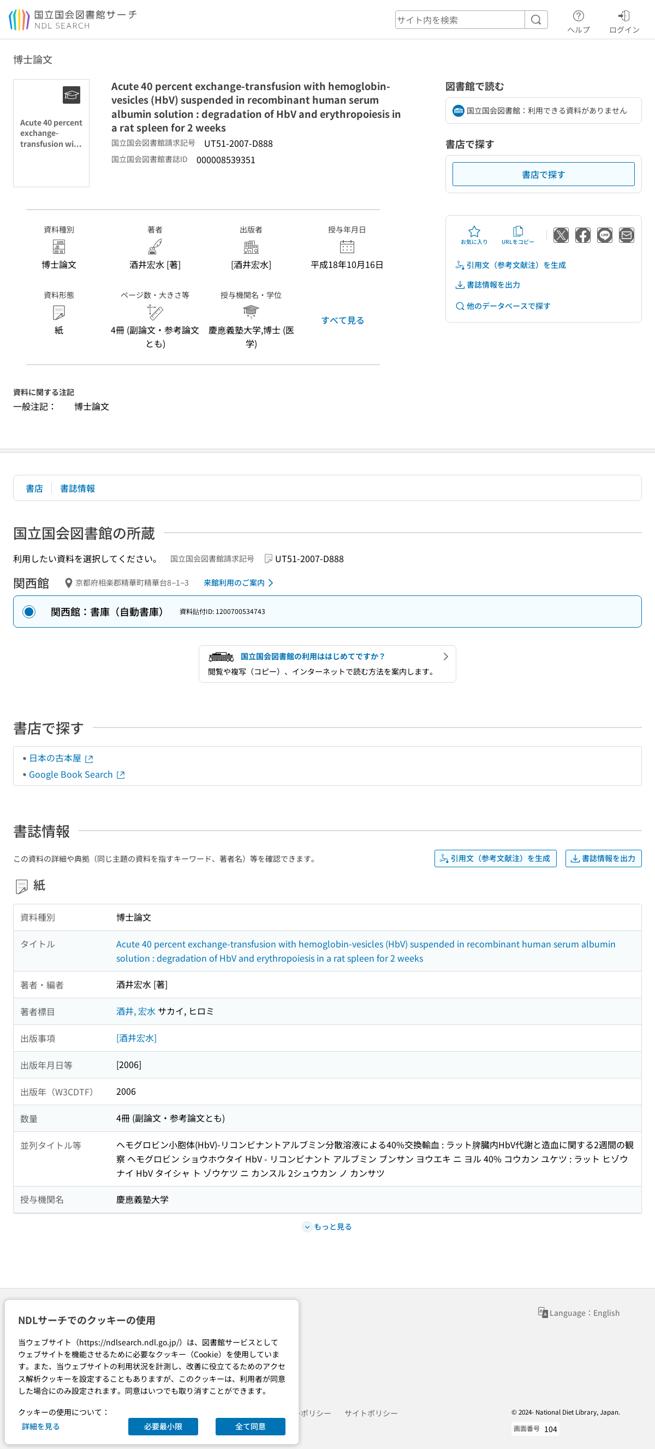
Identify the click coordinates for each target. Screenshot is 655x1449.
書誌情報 (77, 487)
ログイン (624, 20)
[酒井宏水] (136, 1037)
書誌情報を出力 (487, 284)
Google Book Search (77, 773)
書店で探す (543, 174)
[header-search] (471, 19)
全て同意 (250, 1426)
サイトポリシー (371, 1413)
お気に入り (474, 235)
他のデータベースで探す (503, 306)
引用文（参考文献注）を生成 (510, 265)
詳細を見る (41, 1426)
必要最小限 (163, 1426)
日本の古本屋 (61, 757)
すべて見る (343, 319)
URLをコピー (518, 235)
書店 (34, 487)
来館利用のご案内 (240, 582)
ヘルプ (578, 20)
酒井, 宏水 (136, 1010)
